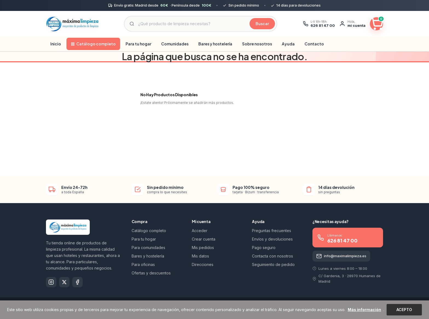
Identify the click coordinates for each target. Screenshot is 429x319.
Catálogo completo (93, 43)
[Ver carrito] (376, 23)
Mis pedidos (203, 247)
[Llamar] (319, 24)
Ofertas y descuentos (151, 273)
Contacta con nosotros (272, 256)
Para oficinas (143, 264)
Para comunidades (148, 247)
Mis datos (200, 256)
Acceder (199, 230)
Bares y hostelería (215, 43)
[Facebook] (77, 282)
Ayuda (288, 43)
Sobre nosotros (257, 43)
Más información (364, 309)
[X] (64, 282)
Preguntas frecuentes (271, 230)
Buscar (262, 23)
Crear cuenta (203, 239)
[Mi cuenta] (352, 24)
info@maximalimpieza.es (341, 256)
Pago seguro (264, 247)
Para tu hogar (138, 43)
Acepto (404, 309)
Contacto (314, 43)
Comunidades (175, 43)
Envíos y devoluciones (272, 239)
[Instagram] (51, 282)
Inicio (55, 43)
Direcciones (202, 264)
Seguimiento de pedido (273, 264)
